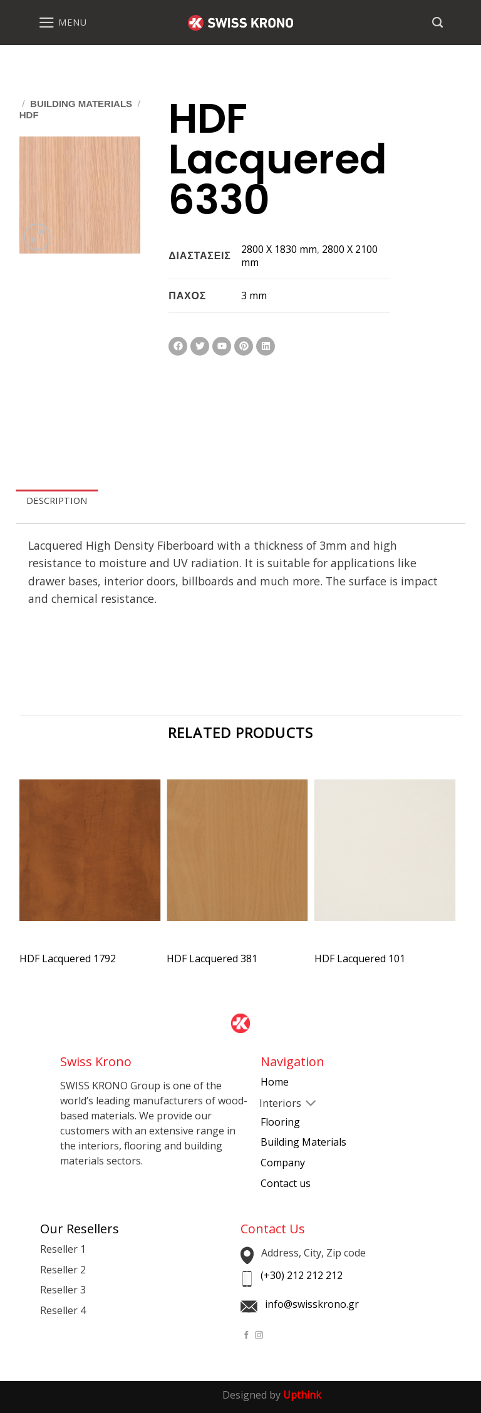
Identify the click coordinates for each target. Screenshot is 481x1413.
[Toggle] (270, 1104)
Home (275, 1082)
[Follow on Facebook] (246, 1335)
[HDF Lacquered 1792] (90, 861)
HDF (29, 115)
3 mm (254, 295)
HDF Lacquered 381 (212, 958)
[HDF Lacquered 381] (237, 861)
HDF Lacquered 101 (359, 958)
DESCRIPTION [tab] (56, 500)
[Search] (437, 22)
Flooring (280, 1122)
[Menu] (62, 22)
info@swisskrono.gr (312, 1304)
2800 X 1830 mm (279, 249)
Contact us (286, 1183)
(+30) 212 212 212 (302, 1275)
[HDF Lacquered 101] (385, 861)
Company (283, 1162)
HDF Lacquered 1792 (67, 958)
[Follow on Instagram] (259, 1335)
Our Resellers (79, 1228)
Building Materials (81, 103)
